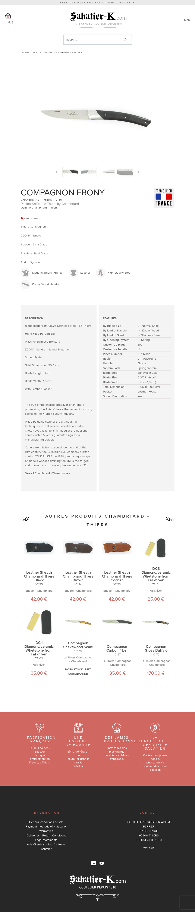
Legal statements (46, 840)
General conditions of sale (46, 822)
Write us (148, 847)
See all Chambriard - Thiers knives (47, 473)
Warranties (46, 831)
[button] (56, 172)
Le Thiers (85, 325)
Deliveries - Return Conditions (46, 835)
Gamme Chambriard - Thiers (39, 207)
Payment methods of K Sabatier (46, 826)
